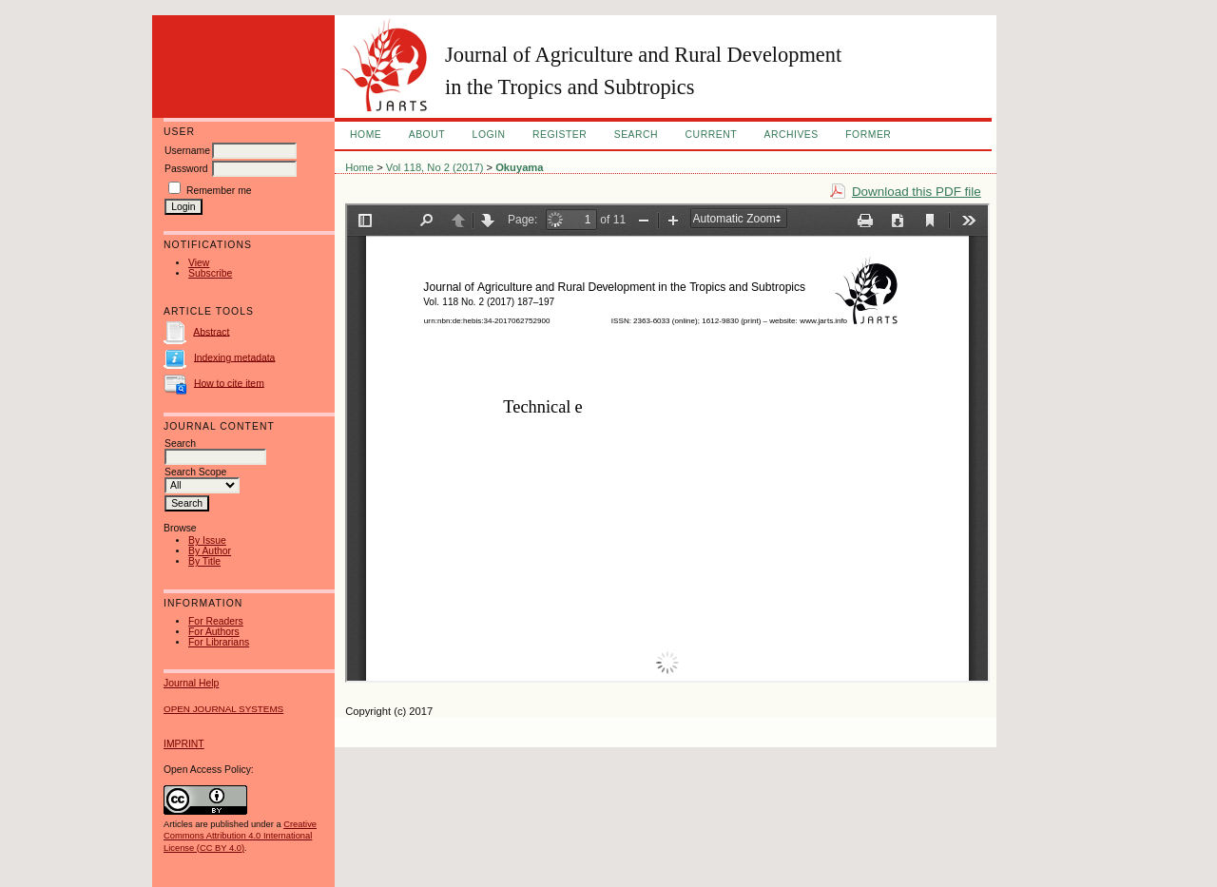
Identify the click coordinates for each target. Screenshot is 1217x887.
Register (559, 134)
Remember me (219, 190)
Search (636, 134)
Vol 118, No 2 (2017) (435, 167)
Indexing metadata (235, 357)
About (427, 134)
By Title (204, 561)
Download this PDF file (916, 191)
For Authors (214, 632)
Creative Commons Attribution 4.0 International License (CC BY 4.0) (240, 836)
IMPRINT (184, 744)
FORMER (868, 134)
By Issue (207, 540)
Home (365, 134)
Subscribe (210, 273)
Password (186, 169)
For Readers (215, 621)
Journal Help (191, 683)
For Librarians (218, 642)
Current (711, 134)
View (198, 263)
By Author (209, 551)
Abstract (211, 331)
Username (187, 150)
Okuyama (519, 167)
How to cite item (229, 382)
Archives (790, 134)
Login (489, 134)
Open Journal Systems (223, 709)
